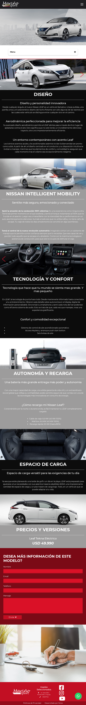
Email (5, 576)
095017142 (43, 697)
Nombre (7, 567)
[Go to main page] (10, 4)
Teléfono (7, 586)
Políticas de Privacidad (32, 703)
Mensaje (7, 596)
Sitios (60, 703)
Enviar (12, 617)
